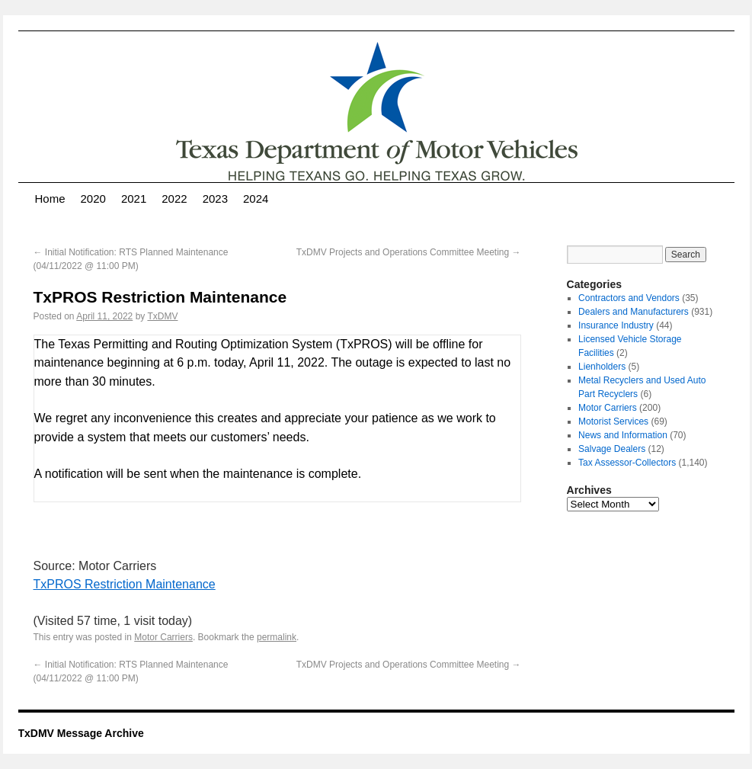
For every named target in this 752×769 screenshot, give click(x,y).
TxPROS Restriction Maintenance (125, 584)
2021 (133, 198)
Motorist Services (613, 421)
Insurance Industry (616, 325)
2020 (93, 198)
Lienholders (602, 366)
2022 (174, 198)
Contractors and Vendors (629, 298)
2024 (255, 198)
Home (50, 198)
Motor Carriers (163, 637)
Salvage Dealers (611, 449)
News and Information (622, 435)
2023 (215, 198)
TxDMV (162, 316)
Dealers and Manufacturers (633, 311)
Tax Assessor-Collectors (627, 462)
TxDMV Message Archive (81, 733)
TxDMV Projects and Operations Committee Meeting (408, 252)
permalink (276, 637)
